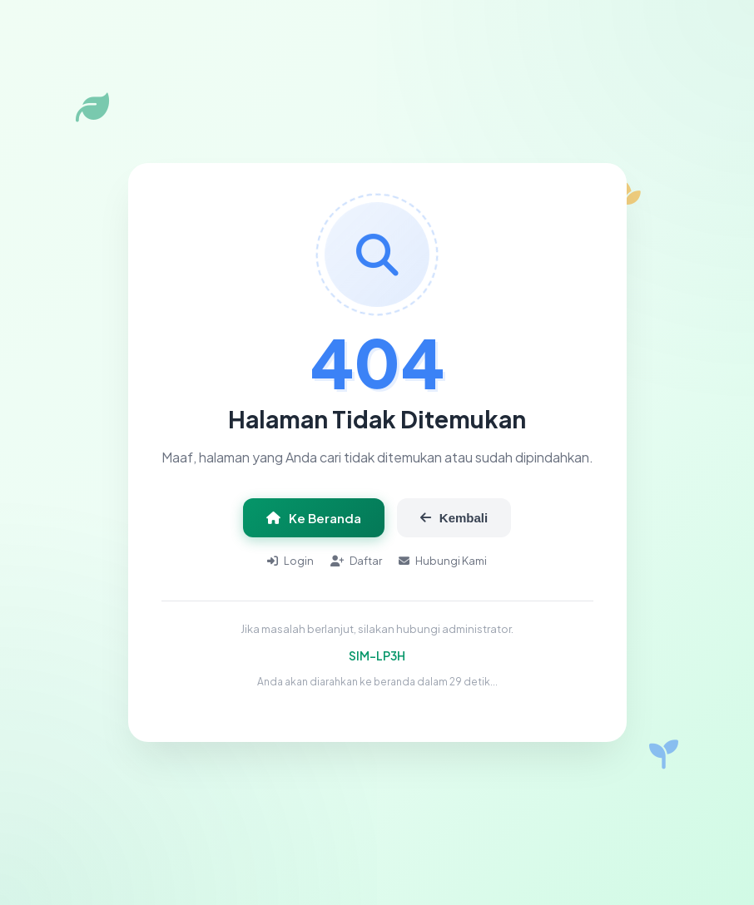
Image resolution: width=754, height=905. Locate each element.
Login (290, 560)
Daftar (356, 560)
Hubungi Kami (443, 560)
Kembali (454, 518)
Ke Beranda (313, 518)
